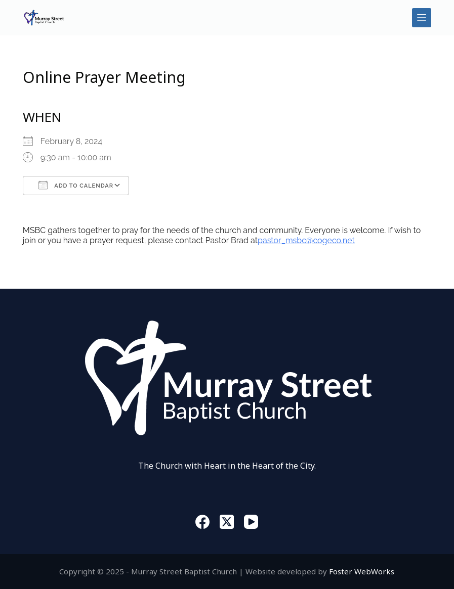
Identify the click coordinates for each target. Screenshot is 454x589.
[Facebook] (202, 522)
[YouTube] (251, 522)
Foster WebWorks (361, 571)
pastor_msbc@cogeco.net (306, 240)
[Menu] (421, 17)
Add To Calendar (75, 185)
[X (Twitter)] (227, 522)
